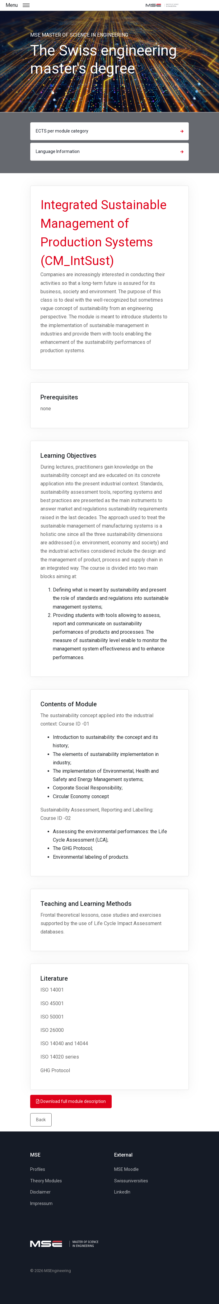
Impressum (41, 1203)
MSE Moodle (126, 1169)
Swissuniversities (131, 1180)
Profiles (37, 1169)
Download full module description (71, 1101)
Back (41, 1119)
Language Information (110, 151)
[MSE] (162, 5)
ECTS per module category (110, 130)
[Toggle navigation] (31, 5)
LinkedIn (122, 1191)
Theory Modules (46, 1180)
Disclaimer (40, 1191)
